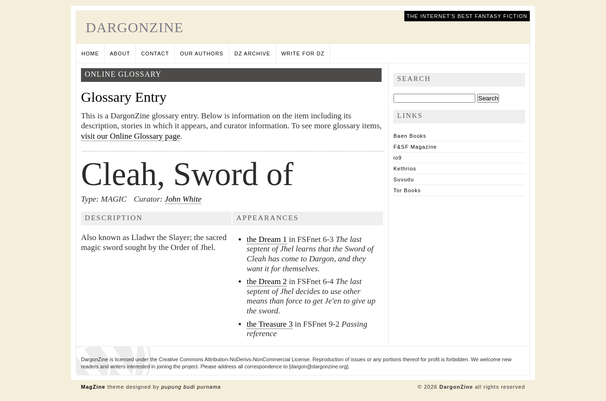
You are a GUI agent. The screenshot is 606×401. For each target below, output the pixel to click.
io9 (397, 157)
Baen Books (409, 136)
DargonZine (135, 27)
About (120, 53)
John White (183, 199)
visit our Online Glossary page (130, 136)
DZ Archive (252, 53)
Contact (155, 53)
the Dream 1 (267, 239)
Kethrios (404, 168)
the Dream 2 (267, 281)
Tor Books (407, 190)
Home (90, 53)
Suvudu (403, 179)
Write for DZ (302, 53)
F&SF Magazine (415, 147)
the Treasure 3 (270, 324)
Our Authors (201, 53)
